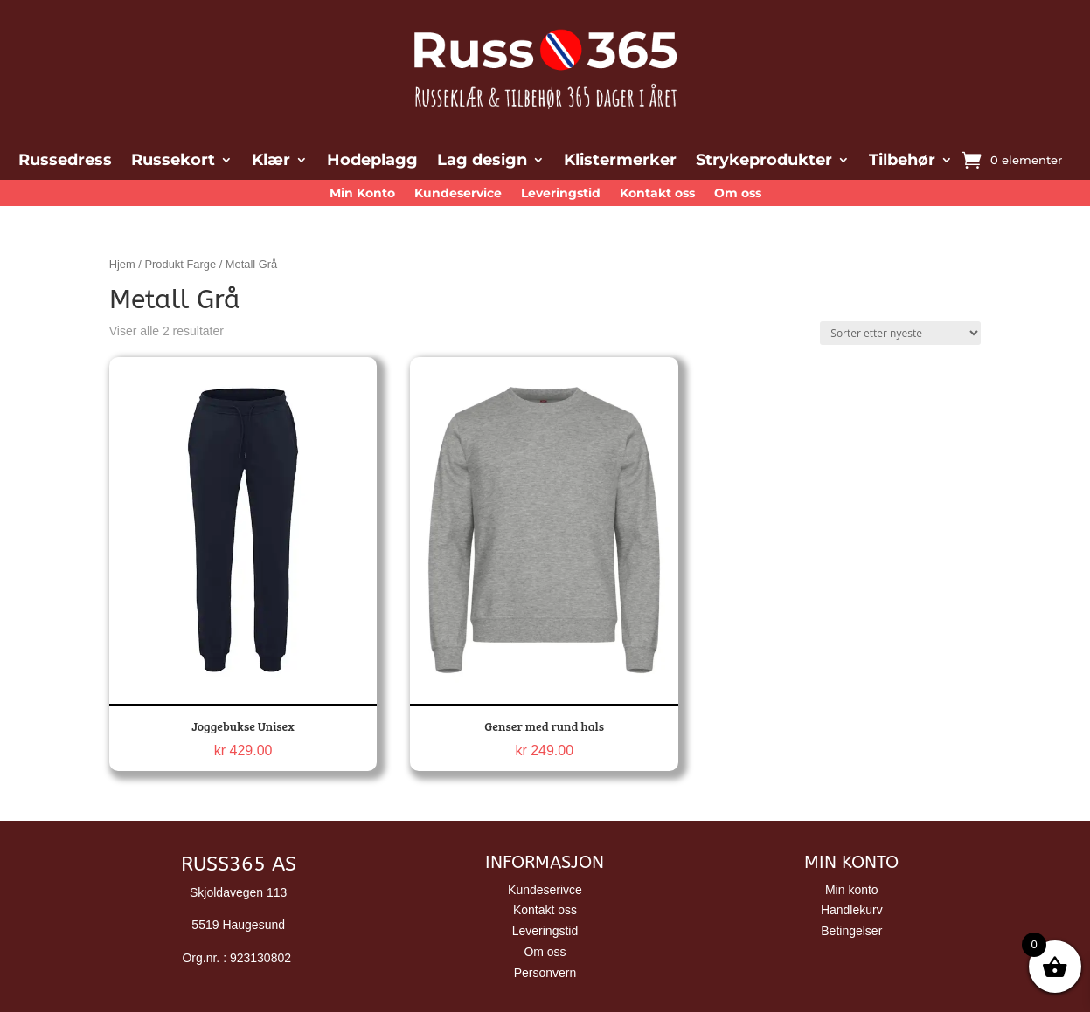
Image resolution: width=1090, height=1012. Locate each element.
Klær (271, 161)
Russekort (173, 161)
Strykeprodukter (764, 161)
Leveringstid (561, 194)
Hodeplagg (372, 161)
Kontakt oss (657, 194)
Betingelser (851, 931)
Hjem (122, 264)
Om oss (737, 194)
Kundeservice (458, 194)
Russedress (65, 161)
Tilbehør (902, 161)
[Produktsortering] (900, 333)
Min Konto (362, 194)
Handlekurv (852, 910)
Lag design (482, 161)
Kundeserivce (545, 890)
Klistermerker (620, 161)
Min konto (851, 890)
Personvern (545, 973)
